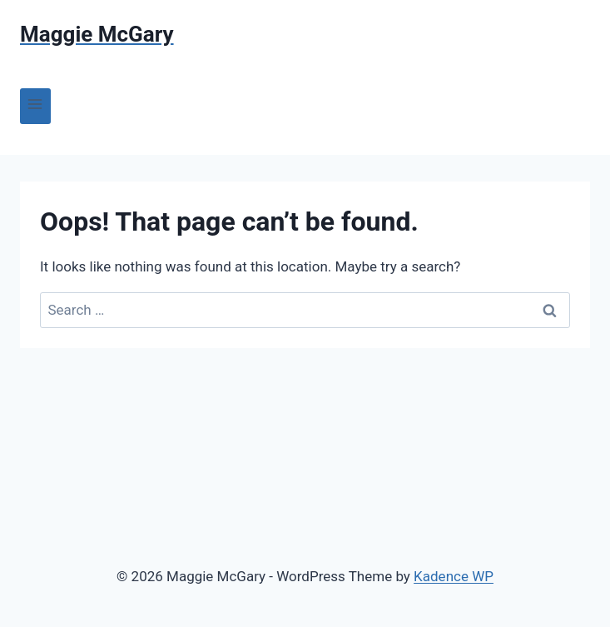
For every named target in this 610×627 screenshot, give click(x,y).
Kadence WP (453, 576)
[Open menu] (35, 106)
